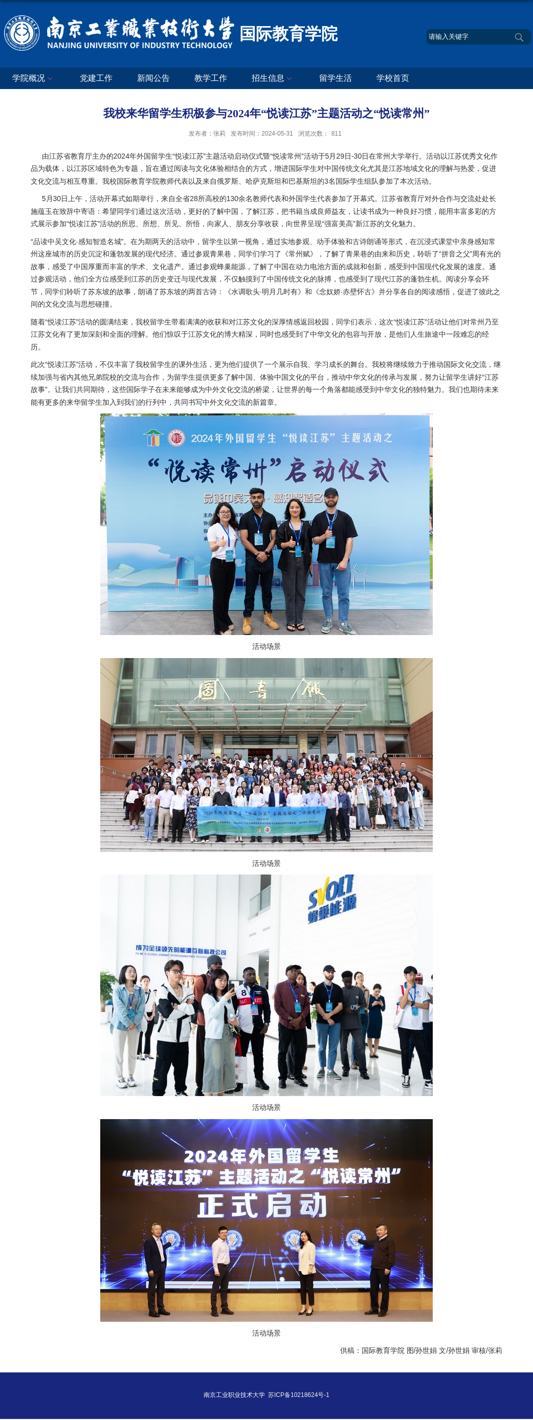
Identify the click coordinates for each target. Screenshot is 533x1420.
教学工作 (210, 78)
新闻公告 (153, 78)
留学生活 (335, 78)
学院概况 (33, 79)
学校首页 (392, 78)
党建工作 (96, 78)
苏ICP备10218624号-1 (298, 1395)
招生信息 (273, 79)
